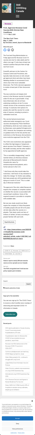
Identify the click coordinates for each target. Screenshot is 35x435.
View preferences (17, 429)
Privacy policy (21, 432)
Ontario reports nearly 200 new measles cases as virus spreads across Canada (15, 262)
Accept (17, 418)
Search (5, 281)
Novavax (7, 24)
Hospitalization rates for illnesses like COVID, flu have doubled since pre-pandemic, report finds (16, 338)
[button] (32, 401)
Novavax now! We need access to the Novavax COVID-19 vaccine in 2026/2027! (16, 346)
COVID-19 (7, 250)
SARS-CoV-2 (25, 250)
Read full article (10, 222)
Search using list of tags (12, 288)
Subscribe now (10, 314)
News (12, 246)
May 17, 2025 (12, 34)
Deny (17, 423)
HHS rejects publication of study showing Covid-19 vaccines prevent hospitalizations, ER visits (17, 330)
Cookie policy (14, 432)
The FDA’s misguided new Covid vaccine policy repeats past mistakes (15, 270)
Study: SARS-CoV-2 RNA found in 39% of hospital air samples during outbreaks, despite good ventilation (17, 387)
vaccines (18, 253)
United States (8, 253)
